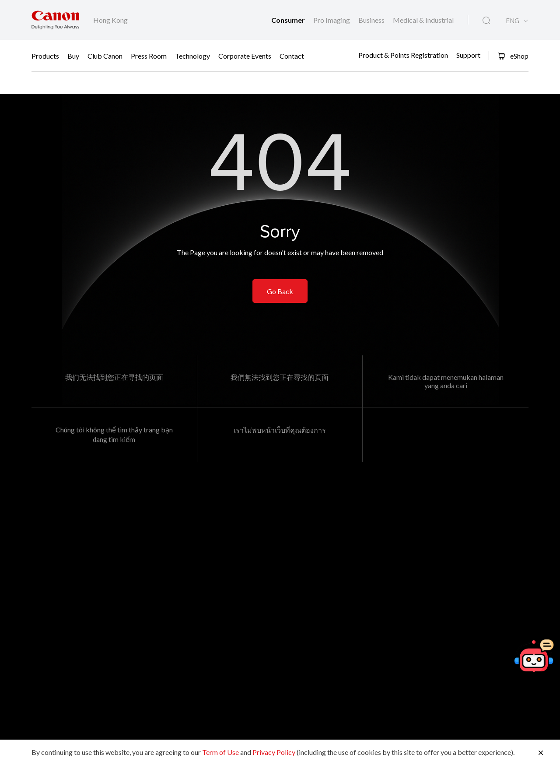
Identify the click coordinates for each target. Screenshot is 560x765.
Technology (192, 56)
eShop (512, 56)
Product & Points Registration (403, 54)
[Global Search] (486, 20)
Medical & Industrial (423, 20)
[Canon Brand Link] (55, 20)
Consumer (288, 20)
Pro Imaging (332, 20)
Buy (73, 56)
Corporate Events (244, 56)
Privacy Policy (273, 752)
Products (45, 56)
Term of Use (220, 752)
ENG (512, 21)
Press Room (149, 56)
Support (468, 54)
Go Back (280, 291)
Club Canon (105, 56)
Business (372, 20)
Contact (292, 56)
